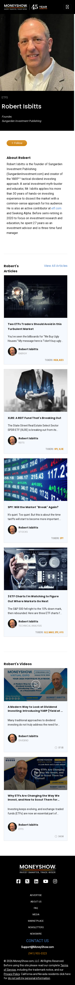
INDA (55, 360)
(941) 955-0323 (37, 953)
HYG (61, 632)
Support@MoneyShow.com (37, 947)
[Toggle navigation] (67, 7)
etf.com (56, 208)
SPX (56, 449)
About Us (35, 901)
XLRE (61, 449)
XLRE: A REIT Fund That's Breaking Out (34, 418)
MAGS (51, 632)
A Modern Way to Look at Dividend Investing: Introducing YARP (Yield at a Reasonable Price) (35, 709)
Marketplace (36, 921)
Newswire (36, 933)
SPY (61, 538)
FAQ (36, 908)
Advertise (36, 895)
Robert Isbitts (28, 349)
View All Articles (55, 266)
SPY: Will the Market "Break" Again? (33, 507)
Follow (16, 143)
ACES (61, 360)
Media (35, 914)
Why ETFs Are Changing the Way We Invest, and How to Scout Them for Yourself (34, 798)
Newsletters (36, 927)
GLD (46, 632)
